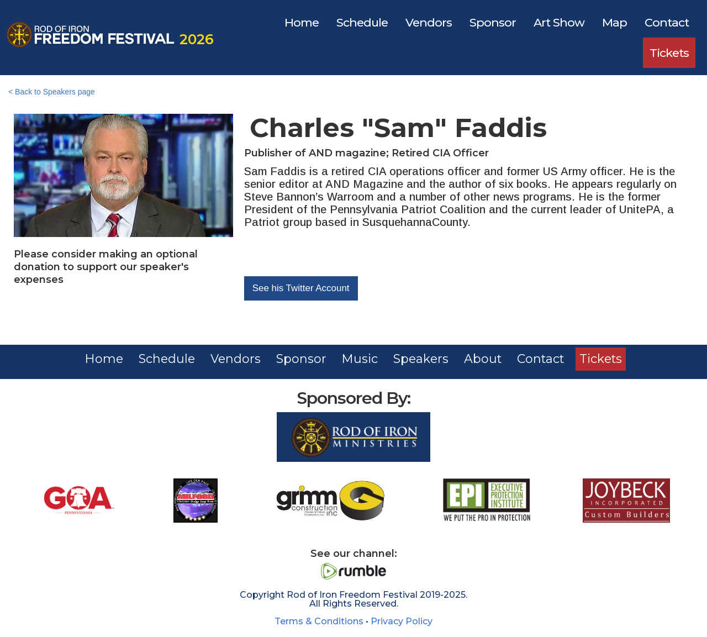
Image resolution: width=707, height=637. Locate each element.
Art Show (559, 22)
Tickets (669, 53)
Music (359, 358)
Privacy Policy (401, 621)
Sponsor (492, 22)
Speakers (421, 358)
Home (301, 22)
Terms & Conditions (319, 621)
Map (614, 22)
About (484, 358)
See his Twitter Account (301, 288)
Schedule (362, 22)
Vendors (428, 22)
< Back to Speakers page (51, 91)
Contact (667, 22)
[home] (108, 37)
